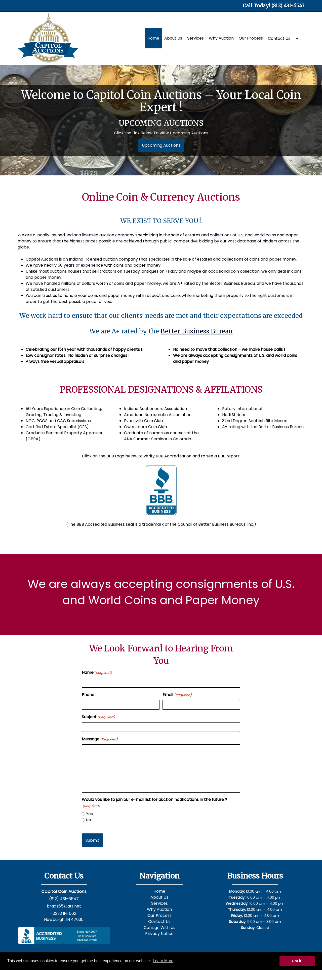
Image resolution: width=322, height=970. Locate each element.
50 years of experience (80, 265)
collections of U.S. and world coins (243, 235)
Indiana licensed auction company (100, 235)
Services (195, 38)
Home (153, 38)
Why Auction (221, 38)
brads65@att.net (64, 906)
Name (97, 672)
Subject (98, 717)
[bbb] (161, 490)
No (88, 819)
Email (177, 695)
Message (100, 739)
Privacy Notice (159, 933)
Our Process (251, 38)
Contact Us (279, 38)
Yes (89, 813)
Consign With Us (159, 927)
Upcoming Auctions (161, 145)
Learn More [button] (163, 961)
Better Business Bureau (196, 331)
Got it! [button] (297, 961)
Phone (88, 695)
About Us (173, 38)
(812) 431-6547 (64, 899)
